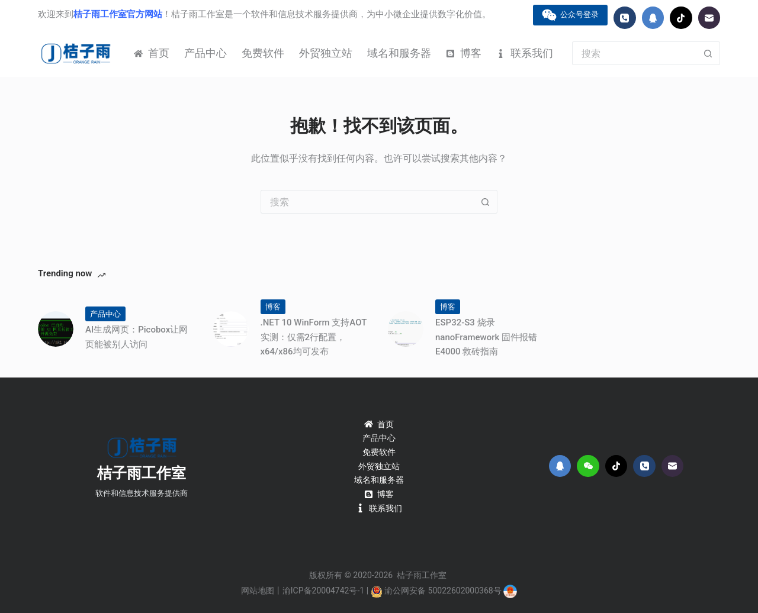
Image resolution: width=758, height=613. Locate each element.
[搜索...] (634, 53)
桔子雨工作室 (141, 473)
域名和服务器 (399, 53)
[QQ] (653, 18)
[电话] (625, 18)
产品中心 (205, 53)
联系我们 (524, 53)
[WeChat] (588, 466)
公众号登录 (570, 15)
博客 (463, 53)
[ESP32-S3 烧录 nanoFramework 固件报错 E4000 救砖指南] (405, 329)
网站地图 (257, 590)
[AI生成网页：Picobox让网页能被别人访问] (55, 329)
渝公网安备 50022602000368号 (443, 590)
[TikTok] (681, 18)
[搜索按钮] (708, 53)
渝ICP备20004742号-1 (323, 590)
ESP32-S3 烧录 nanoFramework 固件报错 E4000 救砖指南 (486, 337)
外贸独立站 (325, 53)
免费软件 (263, 53)
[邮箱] (709, 18)
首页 (151, 53)
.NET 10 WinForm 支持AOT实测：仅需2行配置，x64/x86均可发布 (314, 337)
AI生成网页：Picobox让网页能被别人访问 (136, 337)
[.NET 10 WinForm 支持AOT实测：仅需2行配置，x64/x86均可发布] (231, 329)
